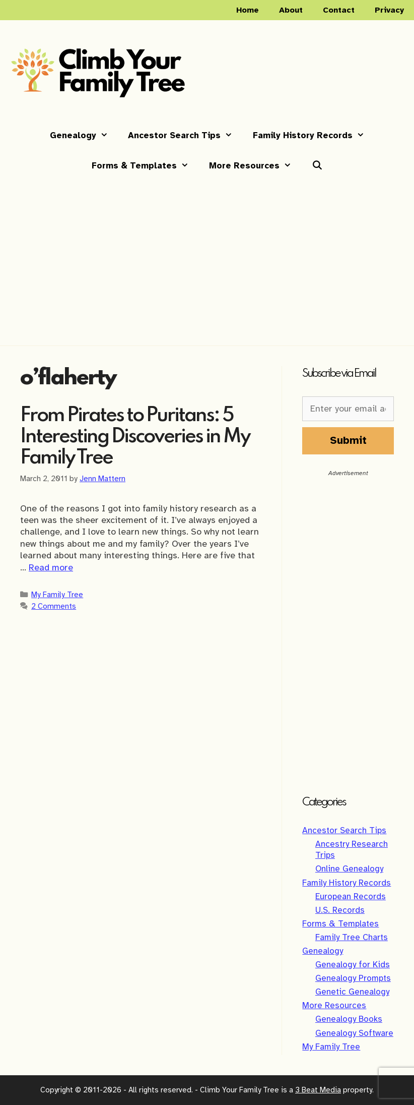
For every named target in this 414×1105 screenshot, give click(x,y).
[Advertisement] (207, 255)
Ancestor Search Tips (185, 136)
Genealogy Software (354, 1033)
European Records (350, 896)
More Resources (255, 166)
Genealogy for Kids (352, 964)
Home (247, 10)
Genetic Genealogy (352, 991)
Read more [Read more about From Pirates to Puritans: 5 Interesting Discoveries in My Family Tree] (51, 567)
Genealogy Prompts (353, 978)
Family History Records (314, 136)
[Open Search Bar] (316, 166)
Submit (348, 440)
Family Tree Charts (351, 937)
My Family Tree (57, 594)
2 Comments (53, 606)
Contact (339, 10)
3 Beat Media (318, 1089)
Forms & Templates (145, 166)
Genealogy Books (348, 1019)
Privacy (389, 10)
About (291, 10)
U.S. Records (340, 910)
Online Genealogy (349, 868)
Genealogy (84, 136)
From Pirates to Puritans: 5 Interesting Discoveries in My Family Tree (135, 437)
